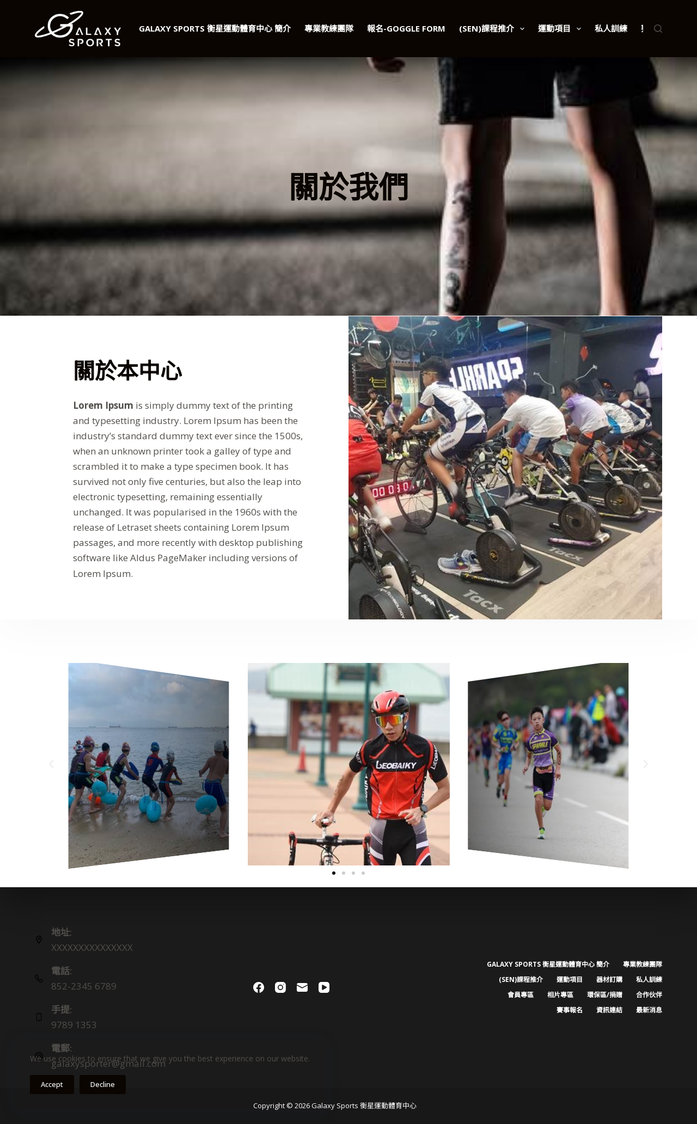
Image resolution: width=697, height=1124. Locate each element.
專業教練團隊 (328, 28)
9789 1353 (74, 1024)
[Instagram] (280, 987)
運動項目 (561, 28)
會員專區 (521, 995)
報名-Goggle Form (406, 28)
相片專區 (560, 995)
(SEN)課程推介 (494, 28)
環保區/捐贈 (604, 995)
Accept (52, 1084)
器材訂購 (609, 979)
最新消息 (649, 1010)
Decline (102, 1084)
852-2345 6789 (84, 986)
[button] (51, 764)
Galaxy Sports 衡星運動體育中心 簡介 (215, 28)
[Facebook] (258, 987)
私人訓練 (611, 28)
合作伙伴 (649, 995)
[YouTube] (324, 987)
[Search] (658, 28)
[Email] (302, 987)
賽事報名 (570, 1010)
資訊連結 (609, 1010)
